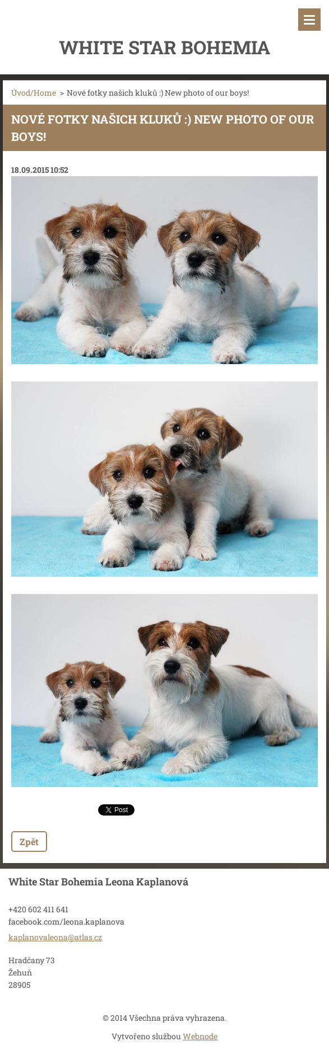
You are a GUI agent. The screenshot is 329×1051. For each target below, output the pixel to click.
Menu (309, 19)
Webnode (200, 1036)
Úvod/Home (33, 92)
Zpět (29, 841)
